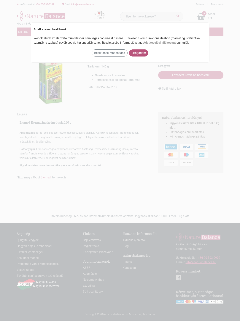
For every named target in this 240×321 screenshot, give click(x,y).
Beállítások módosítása (109, 53)
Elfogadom (138, 53)
